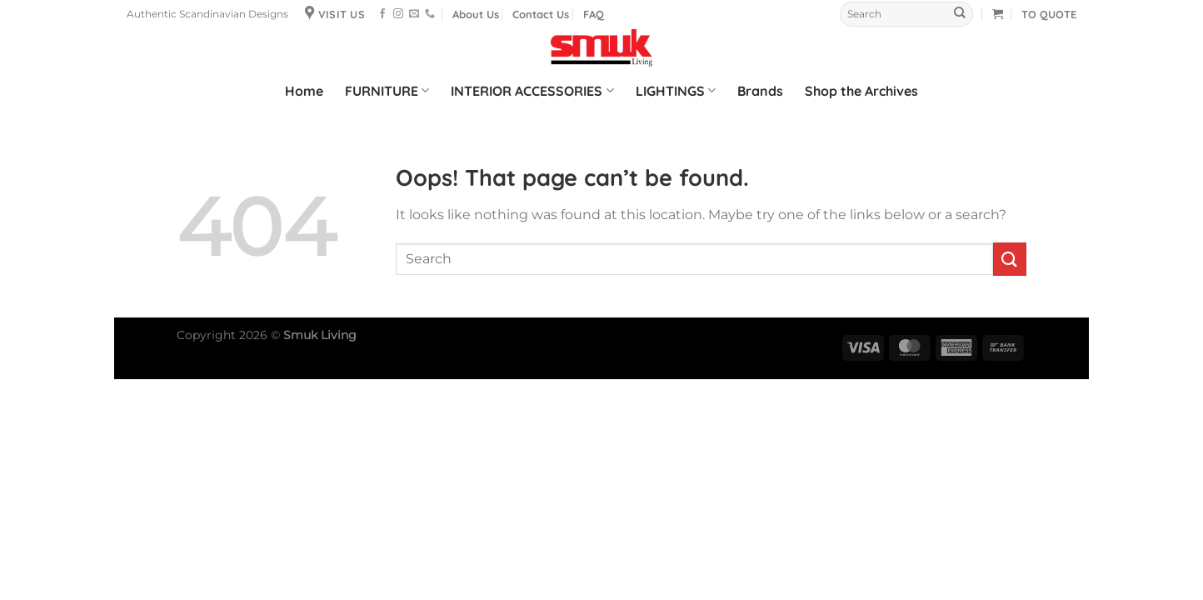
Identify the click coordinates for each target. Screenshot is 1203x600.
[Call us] (430, 14)
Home (304, 90)
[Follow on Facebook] (382, 14)
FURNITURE (387, 90)
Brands (760, 90)
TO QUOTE (1048, 14)
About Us (475, 14)
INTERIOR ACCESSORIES (532, 90)
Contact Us (540, 14)
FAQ (593, 14)
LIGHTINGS (676, 90)
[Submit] (959, 14)
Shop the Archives (861, 90)
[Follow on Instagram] (398, 14)
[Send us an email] (414, 14)
